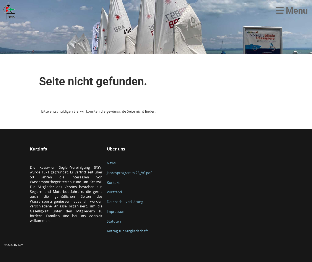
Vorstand (114, 192)
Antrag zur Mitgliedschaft (127, 231)
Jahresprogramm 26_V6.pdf (129, 172)
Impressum (116, 211)
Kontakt (113, 182)
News (111, 163)
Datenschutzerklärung (125, 201)
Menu (292, 11)
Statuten (114, 221)
